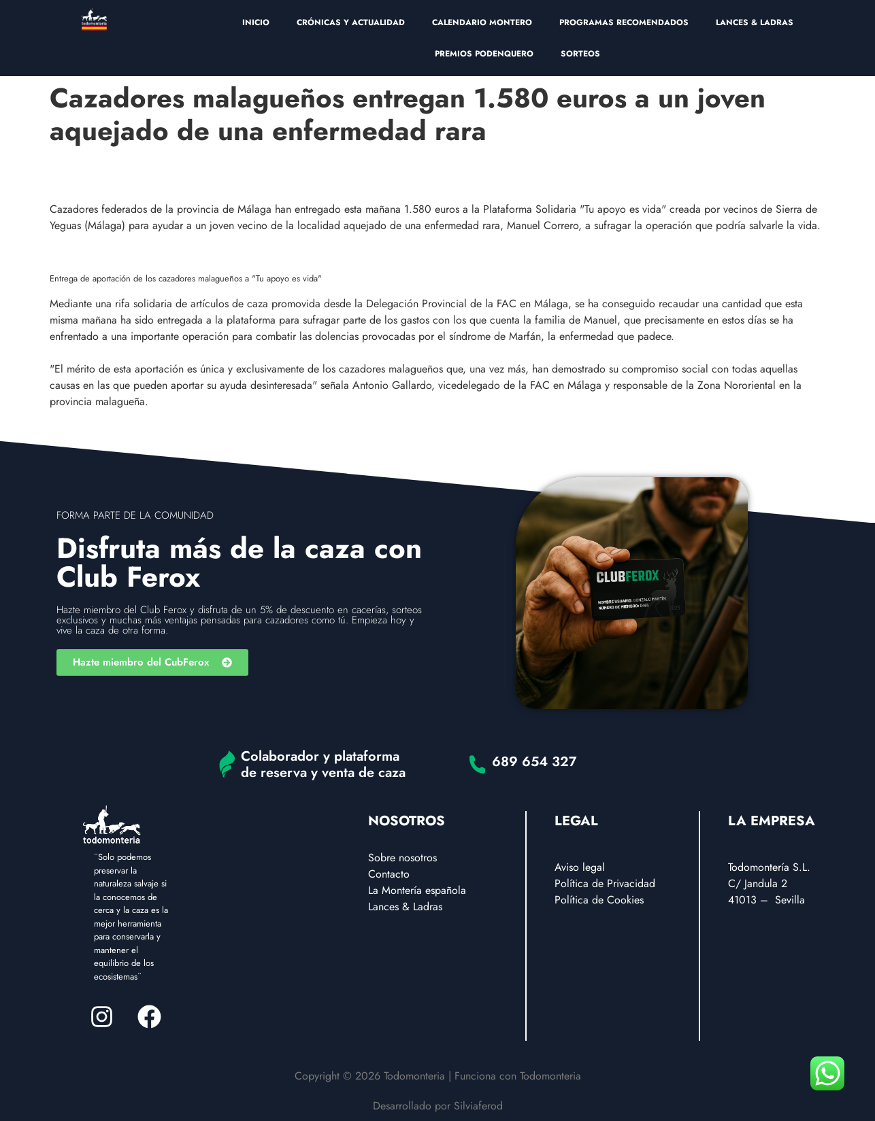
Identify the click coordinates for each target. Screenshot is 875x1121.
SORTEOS (580, 54)
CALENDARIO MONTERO (482, 22)
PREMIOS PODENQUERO (484, 54)
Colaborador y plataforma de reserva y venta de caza (323, 764)
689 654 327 (534, 762)
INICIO (255, 22)
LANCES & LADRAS (754, 22)
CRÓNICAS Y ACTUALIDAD (351, 22)
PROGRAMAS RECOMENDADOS (624, 22)
